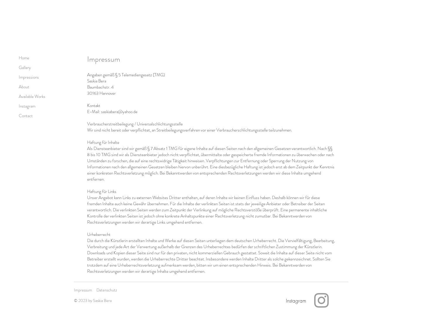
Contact (26, 116)
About (24, 87)
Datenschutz (106, 290)
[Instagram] (296, 300)
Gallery (25, 67)
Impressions (29, 77)
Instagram (27, 106)
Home (24, 58)
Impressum (83, 290)
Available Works (32, 96)
